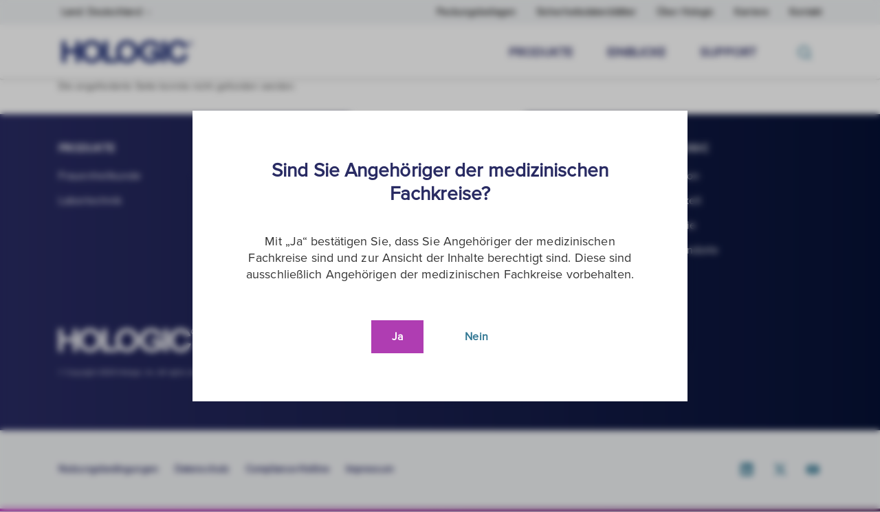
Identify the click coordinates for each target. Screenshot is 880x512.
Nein (476, 337)
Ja (397, 337)
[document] (440, 256)
